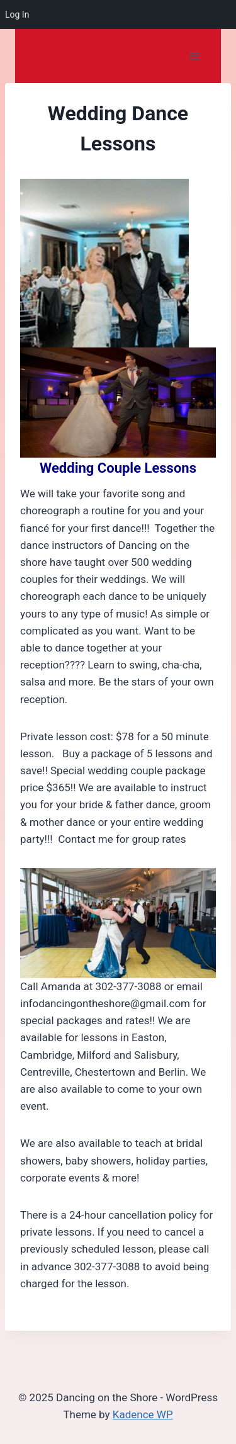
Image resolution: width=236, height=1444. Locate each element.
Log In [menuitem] (17, 14)
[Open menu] (194, 56)
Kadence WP (143, 1414)
